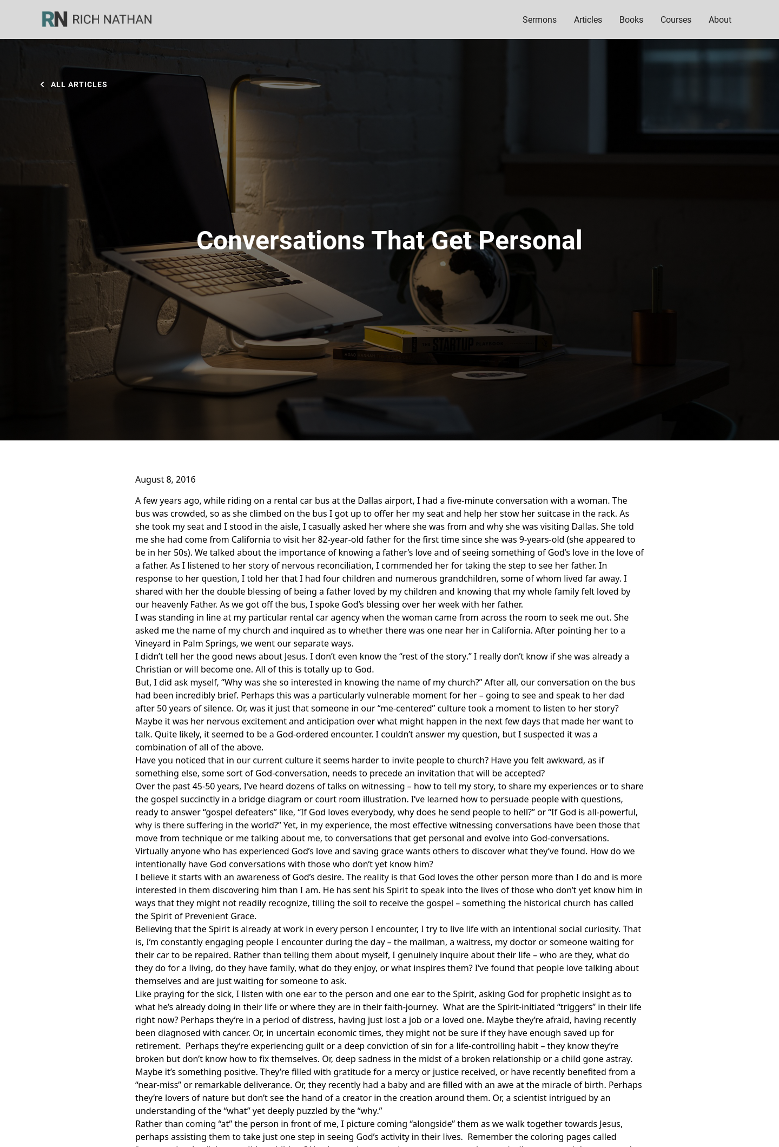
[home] (104, 19)
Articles (588, 19)
